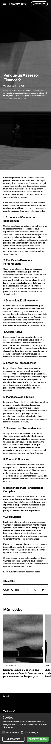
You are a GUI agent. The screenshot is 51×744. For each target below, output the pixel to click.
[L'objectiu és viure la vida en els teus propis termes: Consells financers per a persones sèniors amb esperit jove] (23, 646)
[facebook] (27, 590)
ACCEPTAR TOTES (38, 739)
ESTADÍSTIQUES (32, 732)
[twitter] (35, 590)
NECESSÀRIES (13, 739)
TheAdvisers (18, 4)
